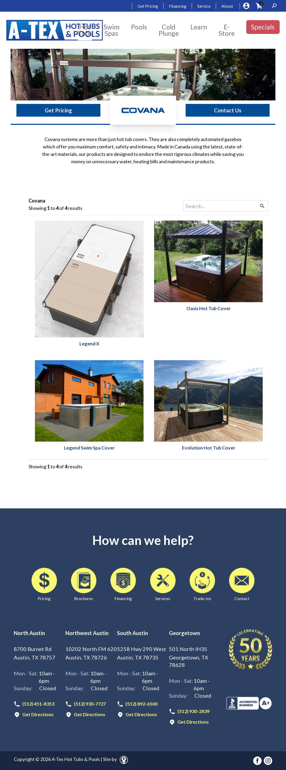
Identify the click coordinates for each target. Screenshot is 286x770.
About (227, 5)
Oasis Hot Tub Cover (208, 308)
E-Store (227, 30)
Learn (198, 27)
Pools (139, 27)
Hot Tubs (85, 30)
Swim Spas (111, 30)
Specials (263, 27)
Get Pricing (147, 5)
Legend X (89, 343)
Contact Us (227, 110)
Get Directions (38, 714)
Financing (177, 5)
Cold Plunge (169, 30)
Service (204, 5)
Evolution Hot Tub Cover (208, 448)
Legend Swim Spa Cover (89, 448)
